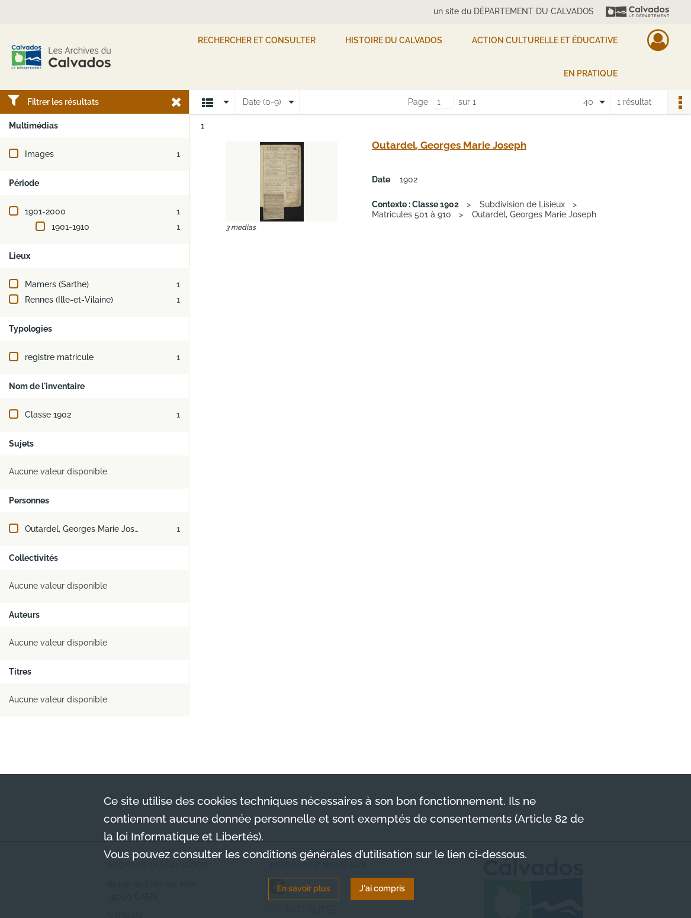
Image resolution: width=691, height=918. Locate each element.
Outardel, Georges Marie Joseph (87, 529)
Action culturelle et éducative (545, 40)
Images (39, 154)
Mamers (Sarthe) (57, 284)
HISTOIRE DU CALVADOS (393, 40)
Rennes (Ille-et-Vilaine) (69, 299)
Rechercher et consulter (257, 40)
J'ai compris (382, 888)
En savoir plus (303, 888)
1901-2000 (45, 211)
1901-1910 (70, 227)
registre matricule (59, 357)
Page (418, 102)
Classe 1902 (48, 414)
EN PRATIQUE (591, 73)
